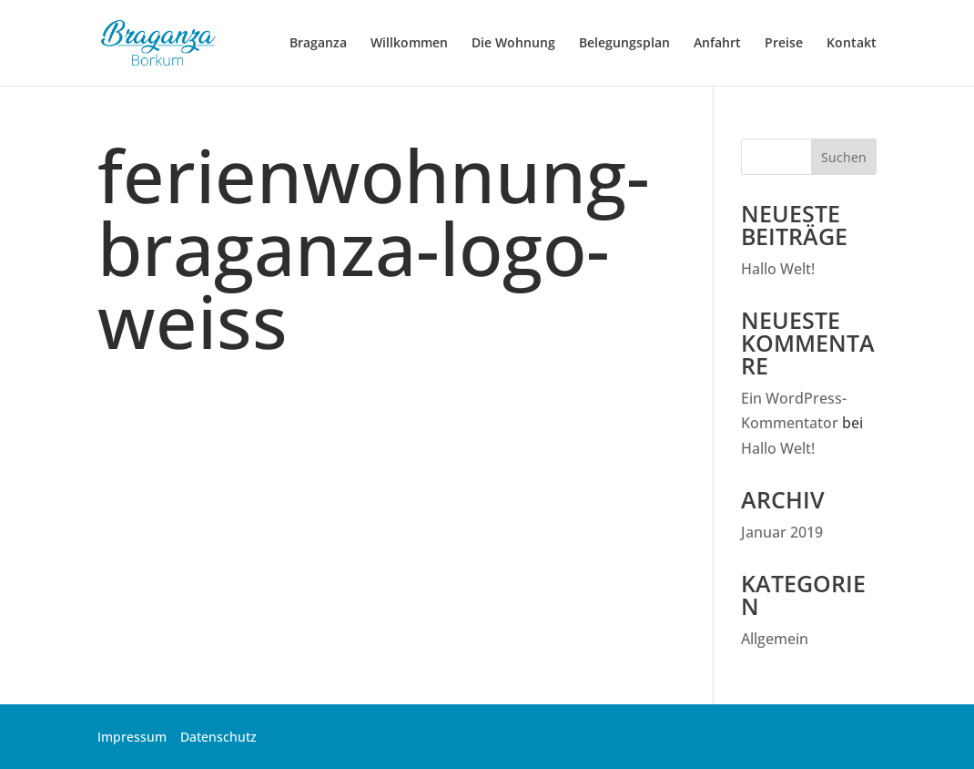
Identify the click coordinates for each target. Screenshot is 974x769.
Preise (784, 43)
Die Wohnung (513, 43)
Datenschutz (218, 736)
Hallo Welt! (778, 269)
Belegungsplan (624, 43)
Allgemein (774, 639)
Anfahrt (717, 43)
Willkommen (409, 43)
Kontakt (852, 43)
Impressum (132, 736)
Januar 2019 (782, 532)
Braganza (318, 43)
